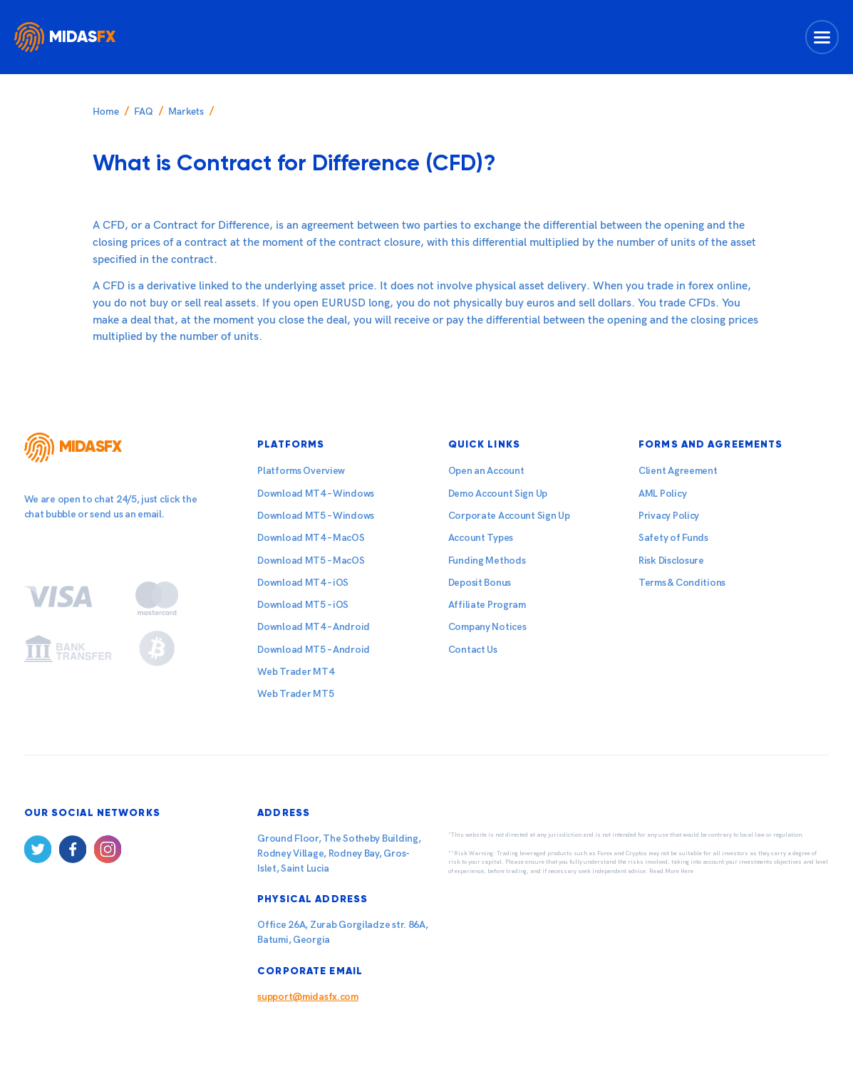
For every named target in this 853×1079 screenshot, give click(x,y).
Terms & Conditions (682, 583)
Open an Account (486, 471)
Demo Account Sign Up (497, 493)
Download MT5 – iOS (302, 605)
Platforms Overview (301, 471)
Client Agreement (678, 471)
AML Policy (662, 493)
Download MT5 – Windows (315, 516)
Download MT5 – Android (313, 650)
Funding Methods (487, 560)
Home (106, 111)
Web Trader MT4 (295, 672)
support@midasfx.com (307, 997)
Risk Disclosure (671, 560)
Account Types (480, 538)
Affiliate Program (487, 605)
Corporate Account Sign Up (509, 516)
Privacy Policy (669, 516)
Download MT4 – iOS (302, 583)
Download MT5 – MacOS (310, 560)
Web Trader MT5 (295, 694)
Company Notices (487, 627)
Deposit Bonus (479, 583)
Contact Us (472, 650)
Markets (186, 111)
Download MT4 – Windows (315, 493)
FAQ (143, 111)
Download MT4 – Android (313, 627)
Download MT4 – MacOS (310, 538)
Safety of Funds (673, 538)
